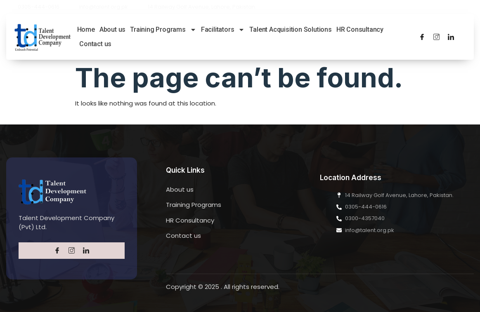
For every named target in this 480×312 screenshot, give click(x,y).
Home (86, 29)
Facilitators (223, 29)
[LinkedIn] (451, 36)
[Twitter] (436, 36)
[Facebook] (422, 36)
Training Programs (163, 29)
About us (112, 29)
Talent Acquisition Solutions (290, 29)
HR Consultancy (359, 29)
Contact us (95, 44)
